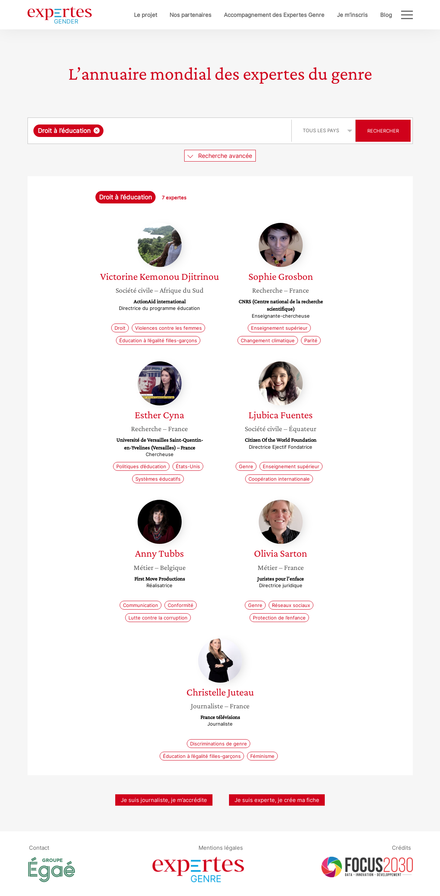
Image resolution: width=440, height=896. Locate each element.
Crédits (401, 847)
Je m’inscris (352, 14)
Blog (386, 14)
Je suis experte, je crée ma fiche (276, 799)
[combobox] (160, 131)
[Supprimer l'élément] (97, 130)
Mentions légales (221, 847)
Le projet (145, 14)
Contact (39, 847)
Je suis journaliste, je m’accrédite (164, 799)
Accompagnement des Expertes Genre (274, 14)
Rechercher (383, 131)
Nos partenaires (190, 14)
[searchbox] (181, 131)
